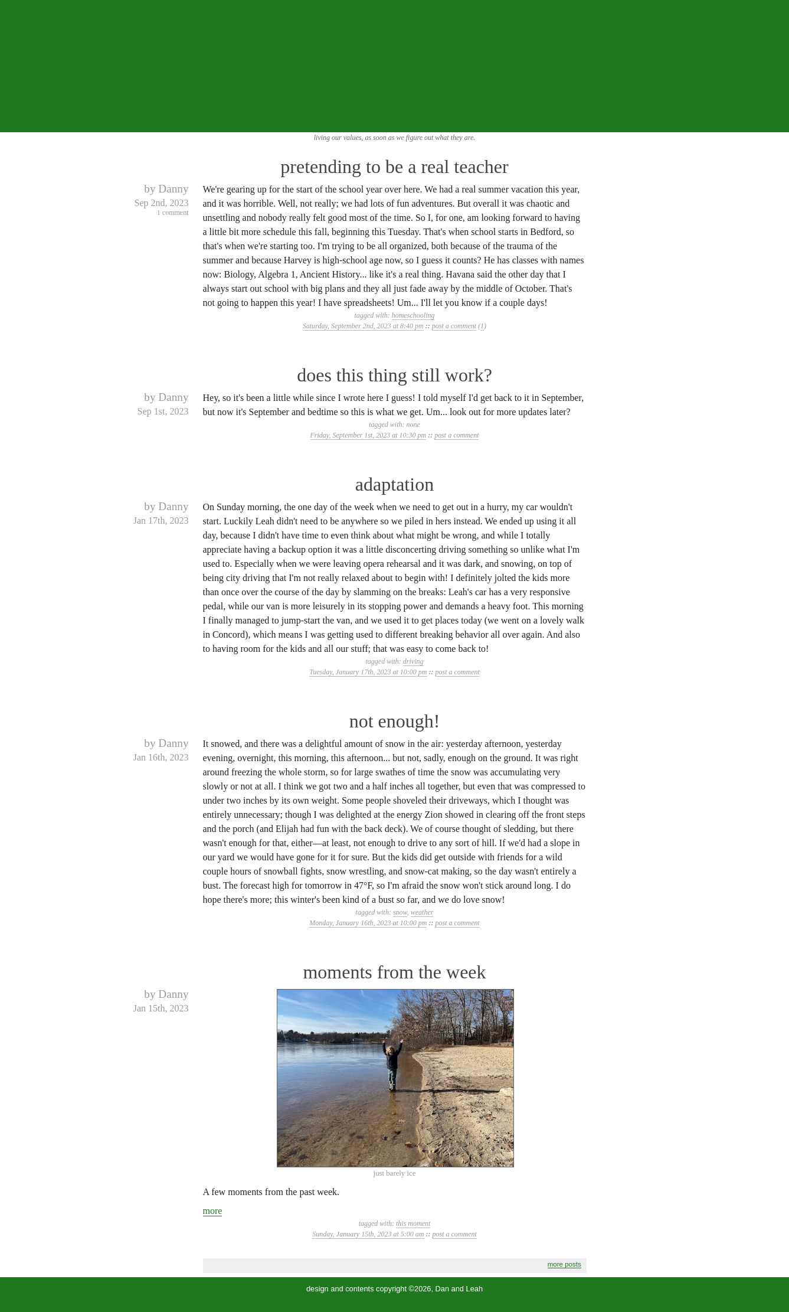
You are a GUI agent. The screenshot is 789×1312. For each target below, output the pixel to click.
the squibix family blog (394, 66)
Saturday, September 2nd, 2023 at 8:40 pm (363, 326)
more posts (564, 1264)
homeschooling (413, 315)
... (772, 119)
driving (413, 661)
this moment (413, 1223)
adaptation (394, 484)
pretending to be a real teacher (394, 166)
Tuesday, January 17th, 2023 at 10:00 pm (368, 672)
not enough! (394, 721)
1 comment (173, 212)
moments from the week (394, 972)
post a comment (454, 326)
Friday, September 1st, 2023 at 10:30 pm (368, 435)
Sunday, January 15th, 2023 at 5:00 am (368, 1234)
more (212, 1211)
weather (422, 912)
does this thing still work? (394, 375)
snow (400, 912)
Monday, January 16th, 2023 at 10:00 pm (368, 923)
